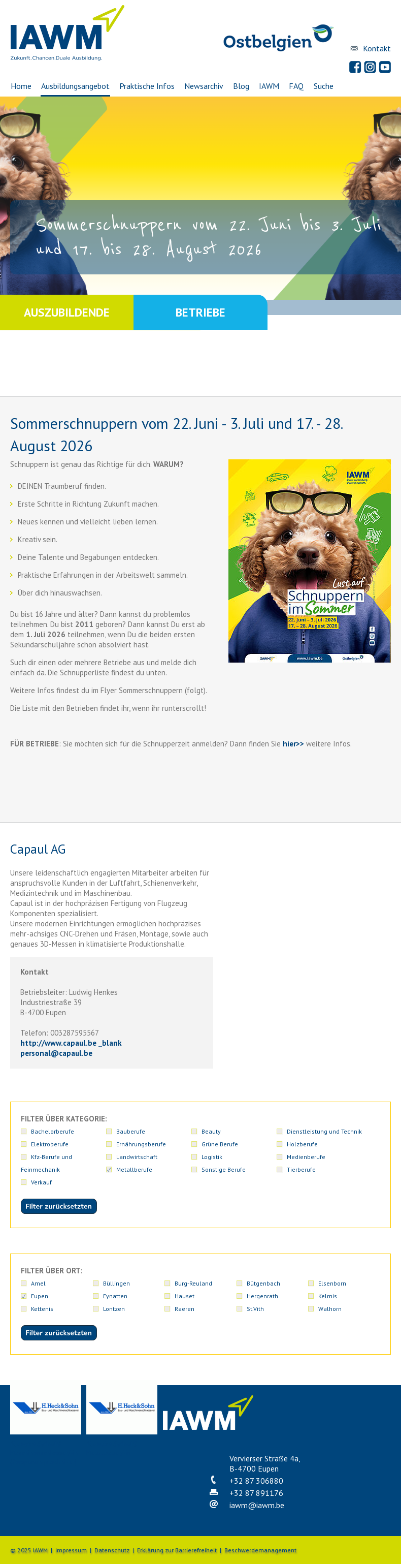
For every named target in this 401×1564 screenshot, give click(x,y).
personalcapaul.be (56, 1053)
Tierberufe (117, 1182)
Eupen (39, 1296)
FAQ (296, 86)
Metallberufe (336, 1169)
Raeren (184, 1308)
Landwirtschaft (267, 1157)
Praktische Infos (147, 86)
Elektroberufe (337, 1131)
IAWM (269, 86)
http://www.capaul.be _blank (71, 1043)
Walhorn (330, 1308)
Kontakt (377, 48)
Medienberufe (266, 1169)
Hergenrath (262, 1296)
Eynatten (115, 1296)
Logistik (328, 1157)
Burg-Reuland (193, 1283)
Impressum (71, 1550)
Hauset (184, 1296)
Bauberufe (117, 1131)
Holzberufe (118, 1157)
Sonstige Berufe (53, 1182)
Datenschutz (111, 1550)
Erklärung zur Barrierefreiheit (177, 1550)
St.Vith (255, 1308)
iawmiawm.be (256, 1505)
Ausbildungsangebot (75, 86)
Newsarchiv (203, 86)
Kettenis (42, 1308)
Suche (323, 86)
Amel (38, 1283)
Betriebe (200, 312)
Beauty (184, 1131)
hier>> (293, 743)
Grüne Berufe (49, 1157)
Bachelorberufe (52, 1131)
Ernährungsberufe (343, 1144)
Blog (241, 86)
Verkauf (185, 1182)
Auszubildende (67, 312)
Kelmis (327, 1296)
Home (20, 86)
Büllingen (116, 1283)
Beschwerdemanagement (260, 1550)
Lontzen (114, 1308)
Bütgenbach (263, 1283)
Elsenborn (332, 1283)
